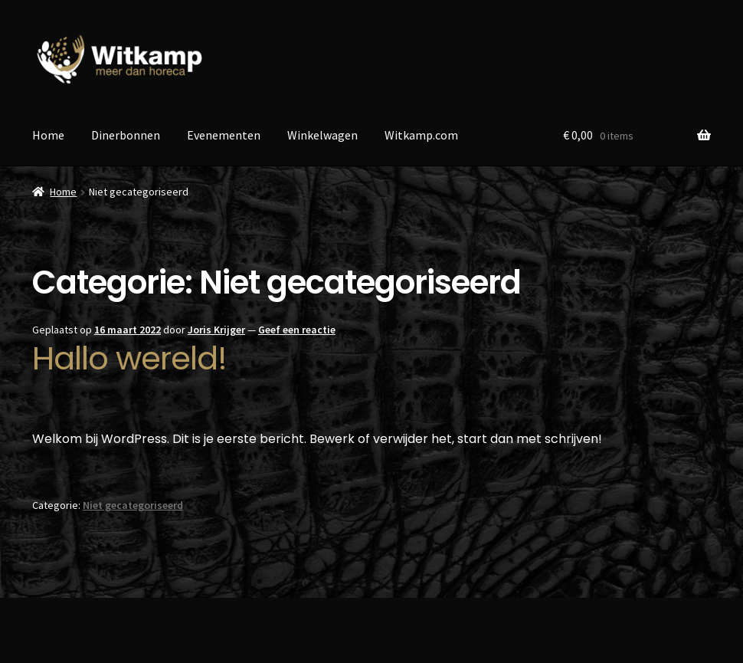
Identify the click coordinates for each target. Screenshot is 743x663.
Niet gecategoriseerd (133, 505)
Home (48, 135)
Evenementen (223, 135)
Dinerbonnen (125, 135)
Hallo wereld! (129, 358)
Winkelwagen (322, 135)
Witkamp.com (421, 135)
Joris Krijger (216, 329)
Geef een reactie (296, 329)
